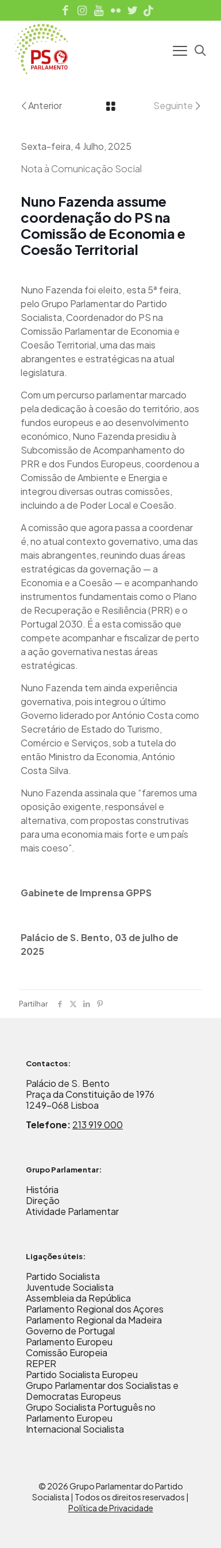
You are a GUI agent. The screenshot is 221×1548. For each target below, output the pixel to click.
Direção (43, 1200)
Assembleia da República (78, 1298)
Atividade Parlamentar (72, 1211)
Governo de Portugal (70, 1331)
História (42, 1189)
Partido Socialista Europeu (82, 1374)
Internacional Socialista (75, 1429)
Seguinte (177, 105)
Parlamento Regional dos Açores (95, 1309)
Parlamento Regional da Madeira (94, 1320)
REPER (41, 1363)
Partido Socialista (63, 1276)
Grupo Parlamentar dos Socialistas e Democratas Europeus (102, 1390)
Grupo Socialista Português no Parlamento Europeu (91, 1412)
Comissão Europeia (66, 1352)
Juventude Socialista (70, 1287)
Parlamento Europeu (69, 1342)
